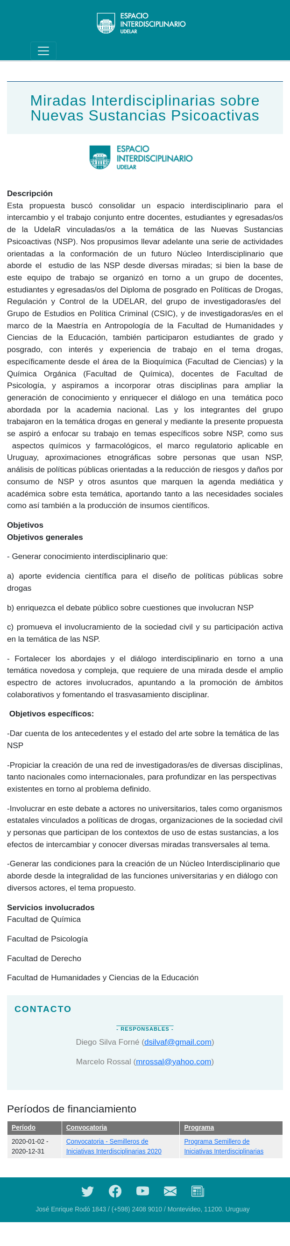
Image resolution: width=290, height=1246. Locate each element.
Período (23, 1127)
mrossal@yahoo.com (173, 1061)
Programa (199, 1127)
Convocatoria (86, 1127)
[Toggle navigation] (43, 51)
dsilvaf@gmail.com (178, 1042)
